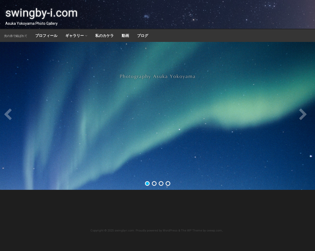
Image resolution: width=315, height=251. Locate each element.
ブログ (142, 35)
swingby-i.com (41, 12)
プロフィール (46, 35)
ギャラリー (74, 35)
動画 (125, 35)
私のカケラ (104, 35)
